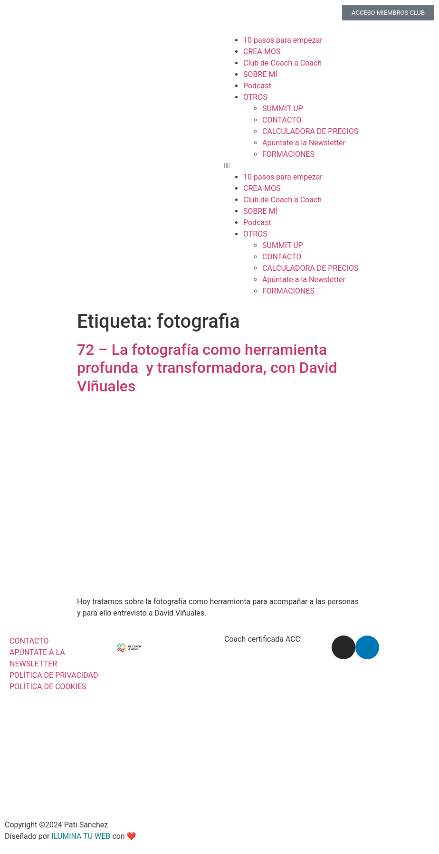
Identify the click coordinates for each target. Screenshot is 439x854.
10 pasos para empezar (283, 40)
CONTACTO (281, 119)
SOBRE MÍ (260, 74)
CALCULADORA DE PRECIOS (310, 131)
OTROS (255, 97)
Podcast (257, 85)
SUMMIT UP (282, 108)
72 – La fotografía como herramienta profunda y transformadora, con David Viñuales (207, 368)
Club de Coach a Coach (282, 62)
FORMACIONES (288, 154)
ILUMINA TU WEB (80, 836)
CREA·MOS (261, 51)
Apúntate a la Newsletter (303, 142)
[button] (326, 165)
